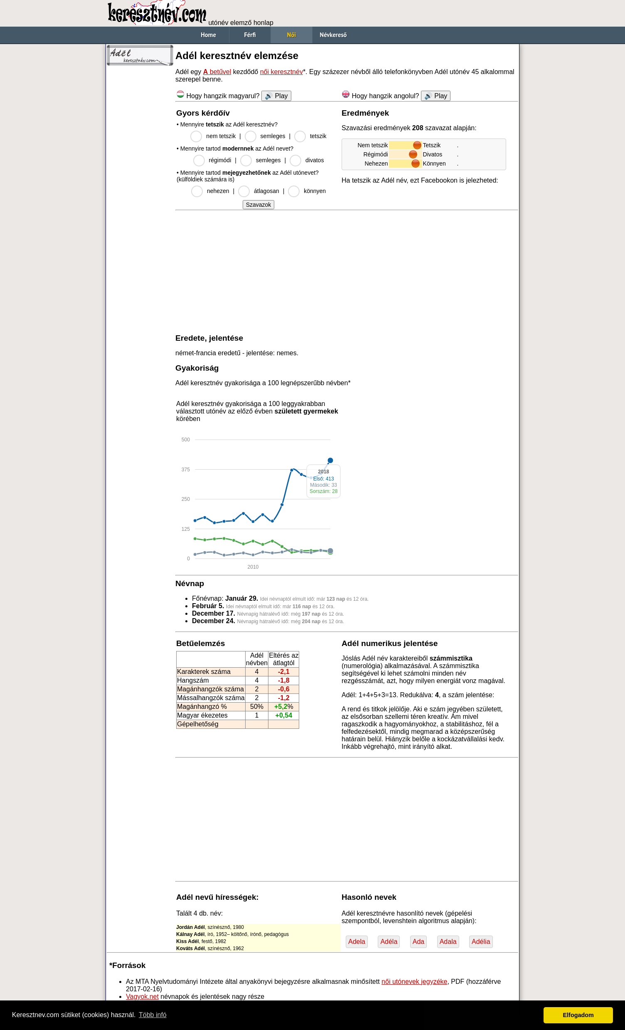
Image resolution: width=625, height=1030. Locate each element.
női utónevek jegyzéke (414, 981)
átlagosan (266, 191)
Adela (356, 941)
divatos (314, 160)
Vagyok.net (142, 996)
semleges (273, 136)
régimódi (220, 160)
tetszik (318, 136)
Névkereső (333, 35)
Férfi (250, 35)
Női (291, 35)
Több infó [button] (153, 1014)
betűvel (217, 71)
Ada (418, 941)
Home (208, 35)
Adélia (481, 941)
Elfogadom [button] (578, 1015)
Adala (448, 941)
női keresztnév (281, 71)
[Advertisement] (140, 195)
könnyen (315, 191)
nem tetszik (221, 136)
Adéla (388, 941)
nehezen (218, 191)
